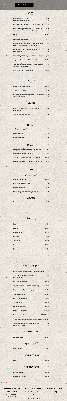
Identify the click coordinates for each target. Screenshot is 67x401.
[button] (4, 4)
